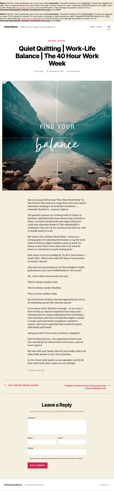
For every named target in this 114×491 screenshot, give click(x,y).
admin (40, 72)
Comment (32, 418)
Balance (52, 41)
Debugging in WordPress (26, 8)
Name (30, 438)
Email (60, 438)
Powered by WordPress (35, 485)
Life (38, 370)
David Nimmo (11, 27)
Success (62, 41)
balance (33, 370)
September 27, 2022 (56, 72)
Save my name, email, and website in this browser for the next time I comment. (56, 459)
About (92, 27)
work (43, 370)
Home (99, 27)
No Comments (75, 72)
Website (30, 449)
